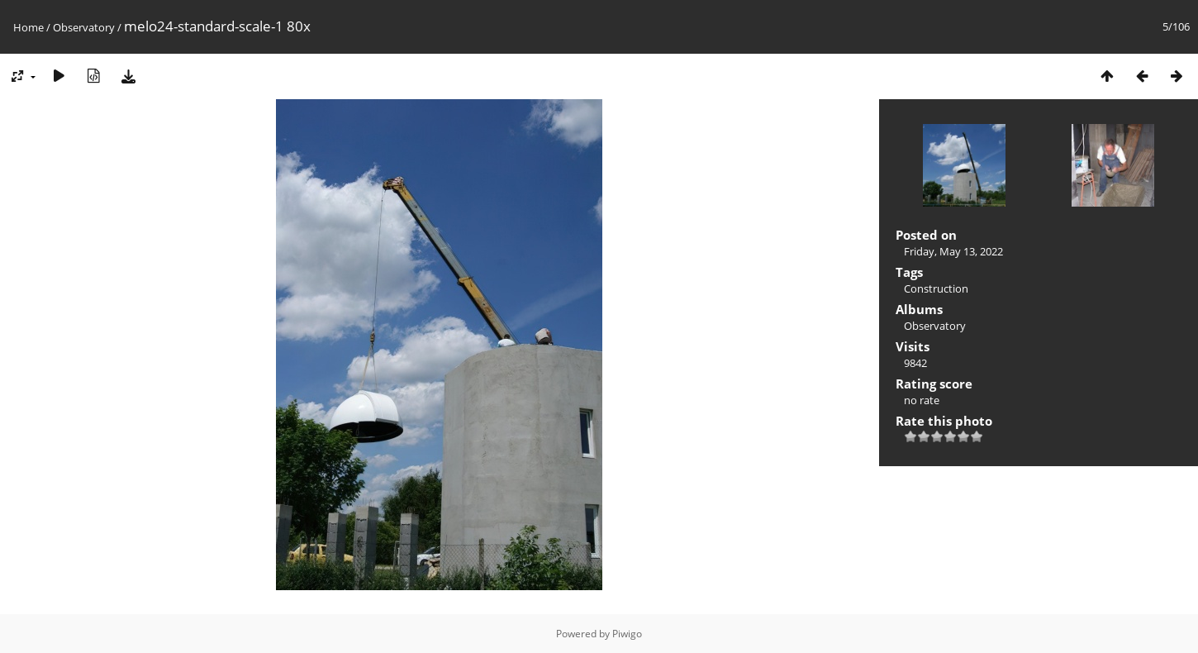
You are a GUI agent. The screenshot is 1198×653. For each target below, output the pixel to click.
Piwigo (627, 634)
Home (28, 27)
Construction (936, 288)
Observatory (84, 27)
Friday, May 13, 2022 (953, 251)
